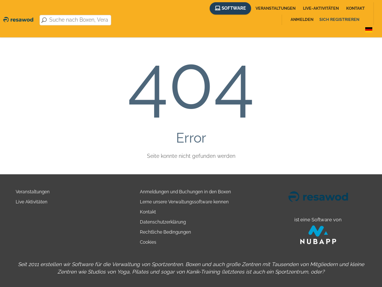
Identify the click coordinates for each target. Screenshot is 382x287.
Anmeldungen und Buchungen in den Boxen (185, 191)
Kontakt (355, 8)
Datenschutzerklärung (163, 222)
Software (230, 8)
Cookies (148, 242)
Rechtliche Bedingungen (165, 232)
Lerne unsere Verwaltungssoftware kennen (184, 202)
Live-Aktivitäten (321, 8)
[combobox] (78, 20)
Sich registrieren (339, 19)
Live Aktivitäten (31, 202)
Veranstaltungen (275, 8)
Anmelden (302, 19)
